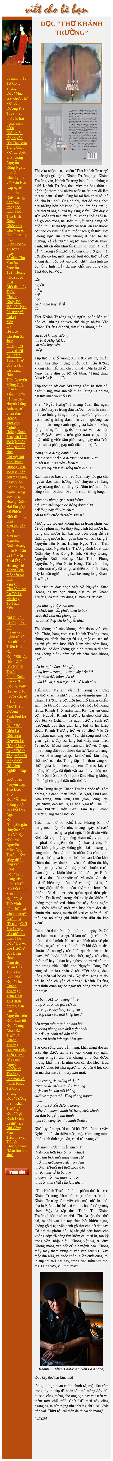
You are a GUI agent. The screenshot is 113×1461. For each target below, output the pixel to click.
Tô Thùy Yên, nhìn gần (13, 608)
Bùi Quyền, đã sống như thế (16, 623)
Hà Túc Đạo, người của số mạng (16, 696)
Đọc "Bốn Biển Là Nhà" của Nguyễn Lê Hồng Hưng (15, 736)
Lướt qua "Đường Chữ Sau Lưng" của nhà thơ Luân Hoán (16, 928)
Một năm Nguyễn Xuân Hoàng (16, 541)
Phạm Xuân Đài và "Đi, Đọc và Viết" (16, 681)
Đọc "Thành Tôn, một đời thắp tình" (16, 756)
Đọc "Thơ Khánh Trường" (14, 986)
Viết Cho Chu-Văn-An (16, 586)
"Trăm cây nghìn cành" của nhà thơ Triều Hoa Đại (15, 642)
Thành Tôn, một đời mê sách (15, 575)
